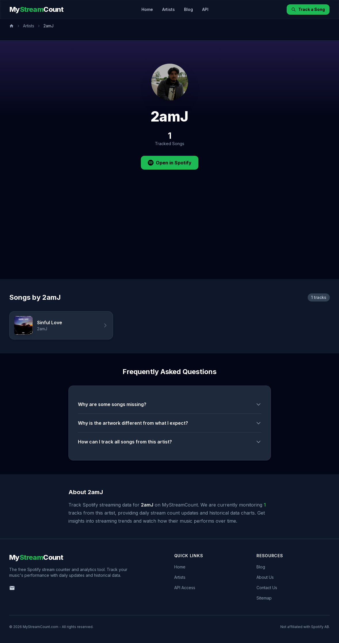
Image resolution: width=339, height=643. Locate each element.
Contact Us (266, 587)
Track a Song (308, 9)
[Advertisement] (169, 236)
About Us (265, 577)
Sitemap (264, 597)
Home (147, 9)
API (205, 9)
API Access (184, 587)
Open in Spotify (169, 163)
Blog (188, 9)
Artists (168, 9)
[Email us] (12, 588)
